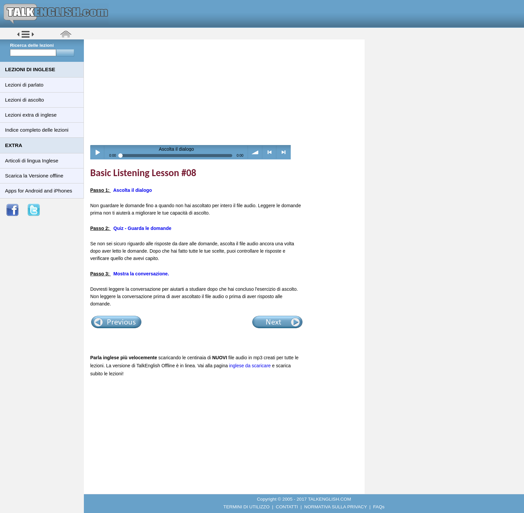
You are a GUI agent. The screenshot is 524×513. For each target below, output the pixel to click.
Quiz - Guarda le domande (142, 228)
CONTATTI (287, 506)
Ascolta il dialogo (132, 190)
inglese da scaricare (250, 365)
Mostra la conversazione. (141, 273)
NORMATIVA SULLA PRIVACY (335, 506)
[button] (25, 37)
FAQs (379, 506)
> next (283, 152)
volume (255, 152)
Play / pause (97, 152)
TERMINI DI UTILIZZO (246, 506)
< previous (269, 152)
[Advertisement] (227, 92)
